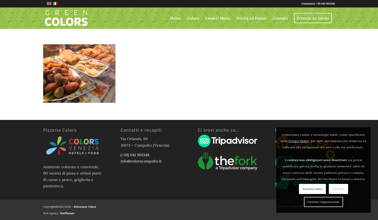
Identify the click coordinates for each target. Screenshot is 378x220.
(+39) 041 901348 (135, 154)
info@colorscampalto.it (141, 161)
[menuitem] (175, 18)
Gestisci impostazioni (323, 202)
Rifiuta (338, 189)
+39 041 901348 (325, 3)
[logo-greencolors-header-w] (66, 18)
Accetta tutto (312, 189)
